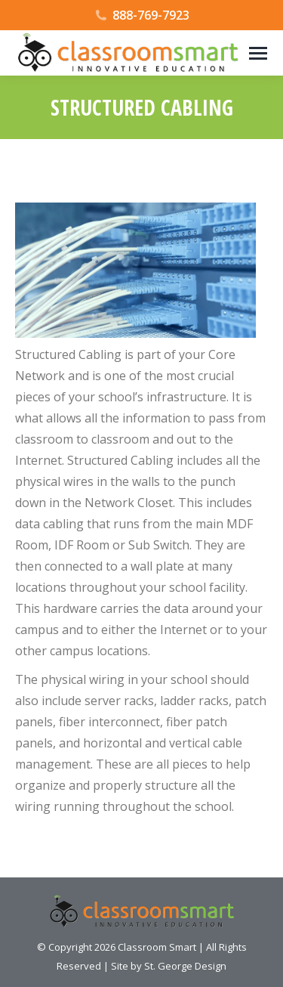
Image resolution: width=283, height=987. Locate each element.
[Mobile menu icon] (258, 53)
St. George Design (185, 966)
